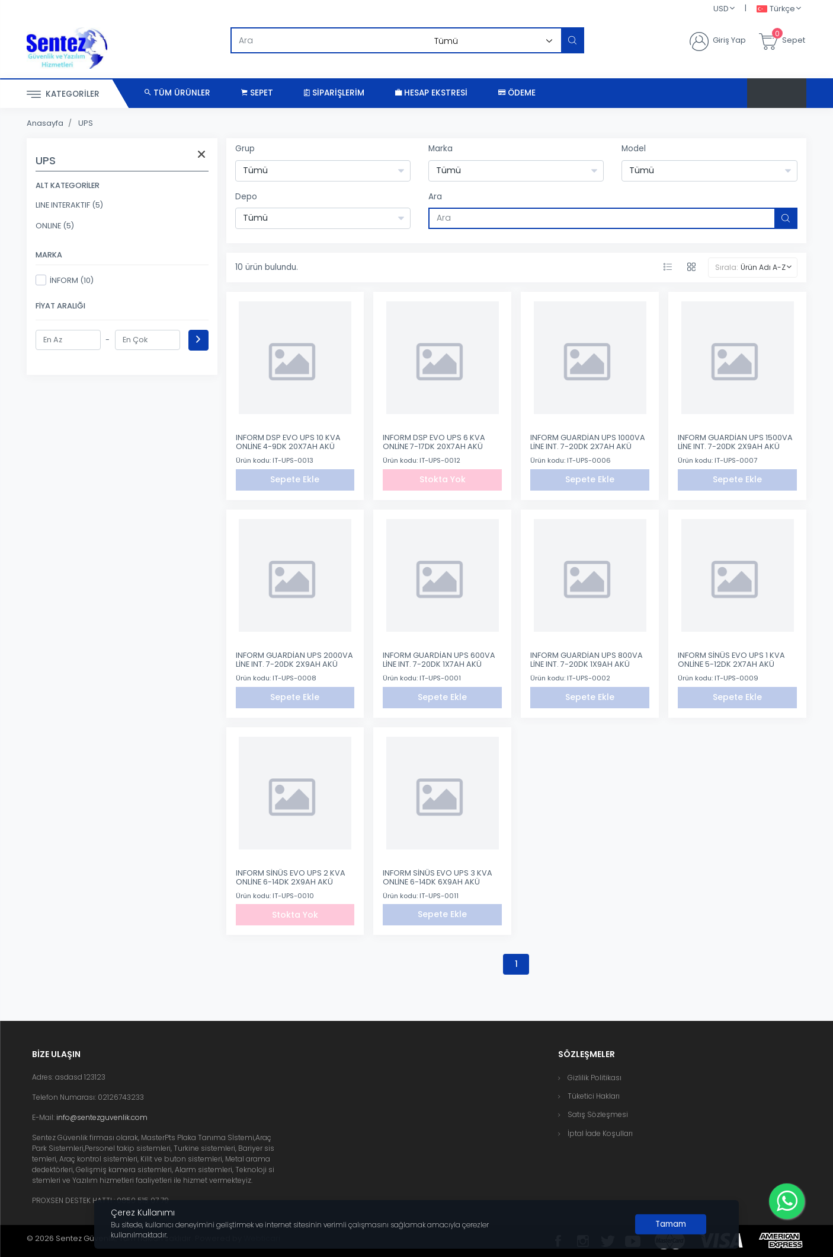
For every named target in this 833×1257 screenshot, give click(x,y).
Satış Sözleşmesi (598, 1114)
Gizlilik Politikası (594, 1078)
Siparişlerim (334, 92)
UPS (85, 123)
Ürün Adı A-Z (763, 267)
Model (633, 148)
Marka (440, 148)
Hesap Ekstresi (431, 92)
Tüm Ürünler (177, 92)
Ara (435, 196)
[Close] (670, 1224)
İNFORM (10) (65, 280)
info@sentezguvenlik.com (102, 1117)
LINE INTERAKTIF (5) (69, 205)
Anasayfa (45, 123)
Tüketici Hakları (594, 1096)
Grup (245, 148)
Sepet (257, 92)
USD (721, 9)
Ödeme (517, 92)
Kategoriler (63, 94)
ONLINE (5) (55, 226)
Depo (246, 196)
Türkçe (776, 9)
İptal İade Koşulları (600, 1133)
